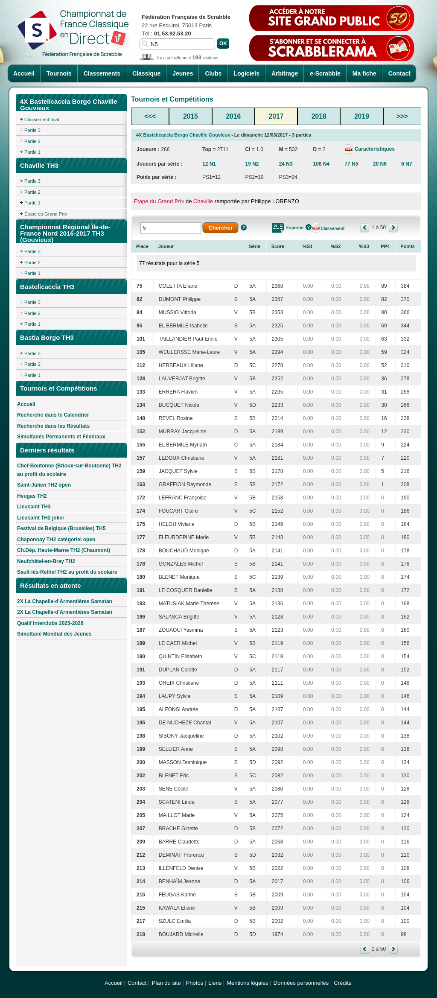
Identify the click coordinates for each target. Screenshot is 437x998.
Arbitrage (284, 73)
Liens (214, 983)
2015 (190, 116)
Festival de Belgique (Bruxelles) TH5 (61, 528)
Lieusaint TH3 (34, 507)
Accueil (24, 73)
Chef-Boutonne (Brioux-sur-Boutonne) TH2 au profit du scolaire (69, 470)
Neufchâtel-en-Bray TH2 (46, 561)
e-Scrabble (325, 73)
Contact (399, 73)
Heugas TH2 (32, 496)
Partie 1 (32, 152)
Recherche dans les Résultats (53, 426)
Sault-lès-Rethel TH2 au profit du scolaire (67, 572)
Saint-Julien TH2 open (44, 485)
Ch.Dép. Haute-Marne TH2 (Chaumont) (63, 550)
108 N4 (321, 164)
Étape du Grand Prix (45, 213)
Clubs (213, 73)
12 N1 (209, 164)
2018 (319, 116)
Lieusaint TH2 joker (40, 518)
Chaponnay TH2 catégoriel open (56, 540)
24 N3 (286, 164)
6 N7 (406, 164)
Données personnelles (301, 983)
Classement (332, 228)
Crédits (342, 983)
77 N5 (351, 164)
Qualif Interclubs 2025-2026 (50, 623)
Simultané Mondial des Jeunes (54, 634)
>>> (402, 116)
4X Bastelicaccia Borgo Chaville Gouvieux (183, 134)
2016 (233, 116)
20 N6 (380, 164)
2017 (276, 116)
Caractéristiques (374, 149)
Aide (243, 227)
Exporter (295, 227)
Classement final (41, 119)
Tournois (59, 73)
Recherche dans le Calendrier (53, 415)
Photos (194, 983)
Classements (102, 73)
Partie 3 (32, 130)
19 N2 (252, 164)
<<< (150, 116)
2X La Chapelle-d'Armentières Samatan (64, 601)
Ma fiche (364, 73)
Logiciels (246, 73)
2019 (361, 116)
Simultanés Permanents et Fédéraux (61, 437)
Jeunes (182, 73)
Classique (146, 73)
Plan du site (166, 983)
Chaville (203, 201)
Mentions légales (247, 983)
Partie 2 (32, 141)
